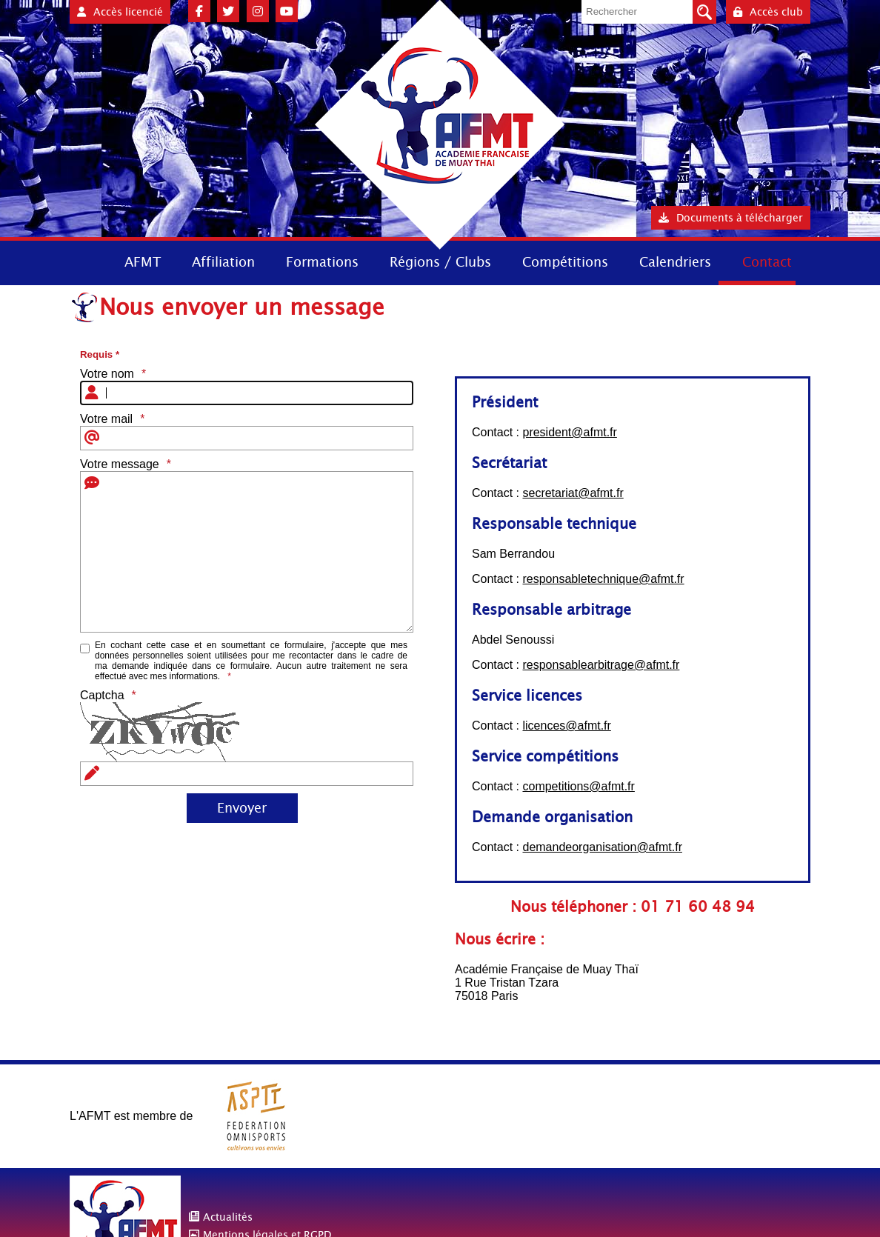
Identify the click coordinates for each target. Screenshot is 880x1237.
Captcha (102, 695)
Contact (767, 262)
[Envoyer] (242, 808)
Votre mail (106, 419)
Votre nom (107, 373)
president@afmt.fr (569, 432)
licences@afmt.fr (566, 725)
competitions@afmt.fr (578, 786)
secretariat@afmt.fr (572, 493)
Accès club (768, 12)
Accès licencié (120, 12)
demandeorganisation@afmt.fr (601, 847)
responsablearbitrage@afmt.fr (600, 664)
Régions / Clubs (440, 262)
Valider (704, 12)
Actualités (228, 1217)
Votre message (119, 464)
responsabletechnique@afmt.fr (603, 579)
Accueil (83, 261)
